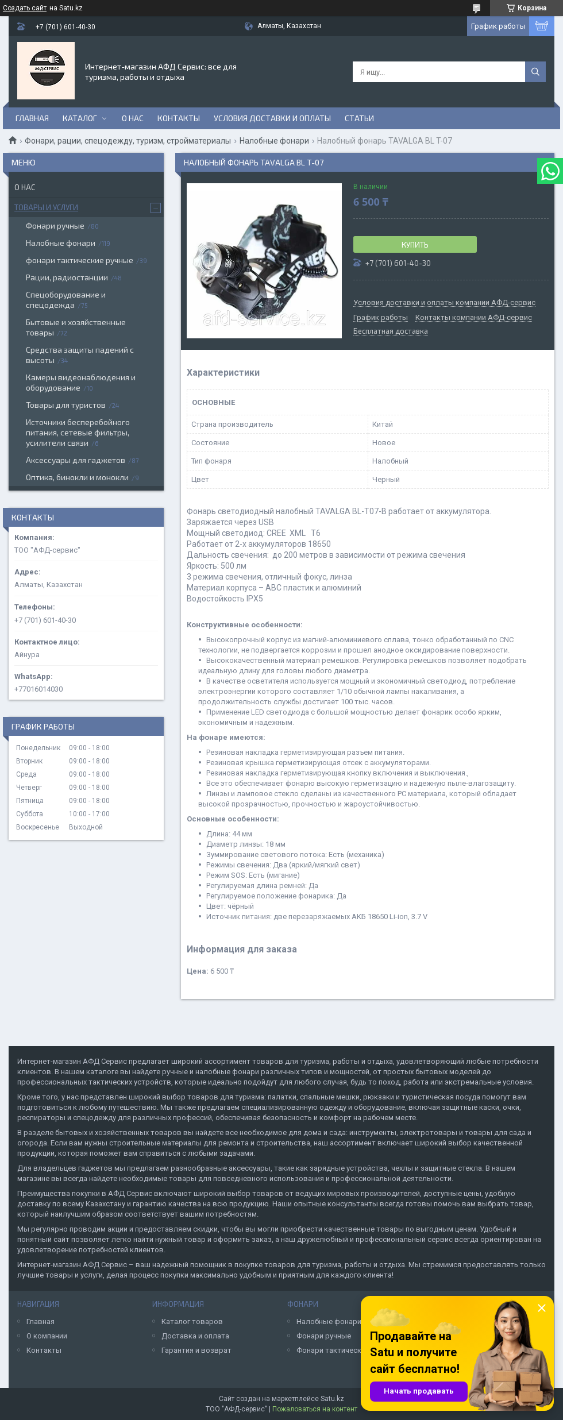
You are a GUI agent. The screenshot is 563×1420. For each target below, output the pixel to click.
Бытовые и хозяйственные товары (76, 327)
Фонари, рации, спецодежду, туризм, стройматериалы (128, 140)
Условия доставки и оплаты (272, 118)
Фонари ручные (55, 225)
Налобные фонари (274, 140)
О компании (46, 1336)
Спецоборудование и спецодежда (66, 300)
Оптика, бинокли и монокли (77, 477)
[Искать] (535, 71)
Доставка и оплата (195, 1336)
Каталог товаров (192, 1321)
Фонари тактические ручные (346, 1350)
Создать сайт (25, 8)
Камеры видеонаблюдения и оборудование (81, 382)
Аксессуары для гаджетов (75, 460)
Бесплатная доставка (390, 331)
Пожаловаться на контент (314, 1409)
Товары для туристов (66, 405)
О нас (133, 118)
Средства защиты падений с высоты (80, 355)
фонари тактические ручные (79, 260)
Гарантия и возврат (196, 1350)
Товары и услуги (46, 207)
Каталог (80, 118)
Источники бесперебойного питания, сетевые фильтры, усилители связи (78, 432)
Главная (32, 118)
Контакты (178, 118)
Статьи (359, 118)
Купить (415, 244)
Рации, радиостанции (67, 277)
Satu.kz (332, 1399)
